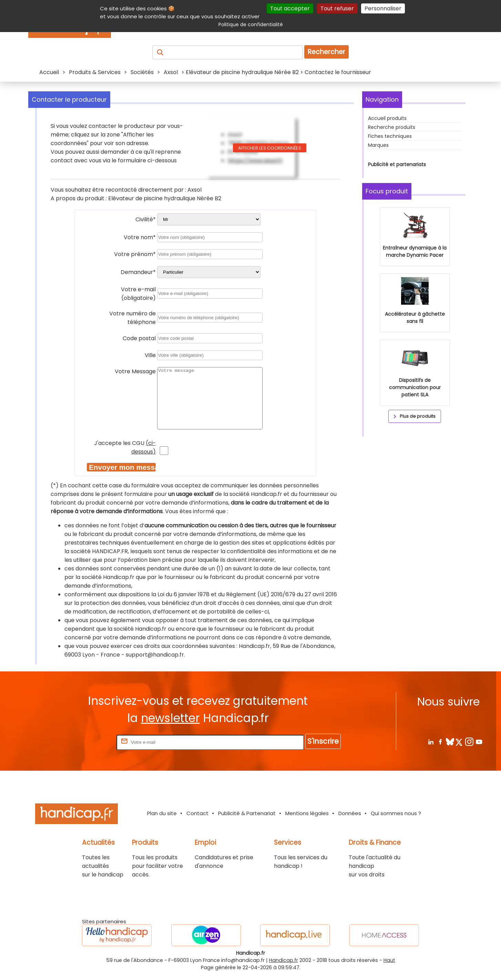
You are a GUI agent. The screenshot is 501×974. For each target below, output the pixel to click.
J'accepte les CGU (125, 447)
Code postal (139, 338)
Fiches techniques (390, 136)
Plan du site (162, 813)
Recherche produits (391, 127)
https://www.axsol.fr (255, 160)
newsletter (170, 718)
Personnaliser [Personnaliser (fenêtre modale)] (383, 8)
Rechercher (326, 52)
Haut (389, 960)
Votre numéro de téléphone (132, 318)
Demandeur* (138, 272)
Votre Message (135, 371)
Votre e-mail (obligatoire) (138, 293)
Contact (197, 813)
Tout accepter (290, 8)
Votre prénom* (135, 254)
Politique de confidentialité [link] (250, 24)
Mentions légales (307, 813)
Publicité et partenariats (397, 164)
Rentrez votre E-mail (87, 742)
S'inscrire (323, 741)
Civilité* (145, 219)
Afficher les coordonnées (269, 148)
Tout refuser (337, 8)
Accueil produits (387, 118)
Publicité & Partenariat (247, 813)
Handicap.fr (283, 960)
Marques (378, 145)
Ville (150, 355)
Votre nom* (140, 237)
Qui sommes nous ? (396, 813)
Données (349, 813)
